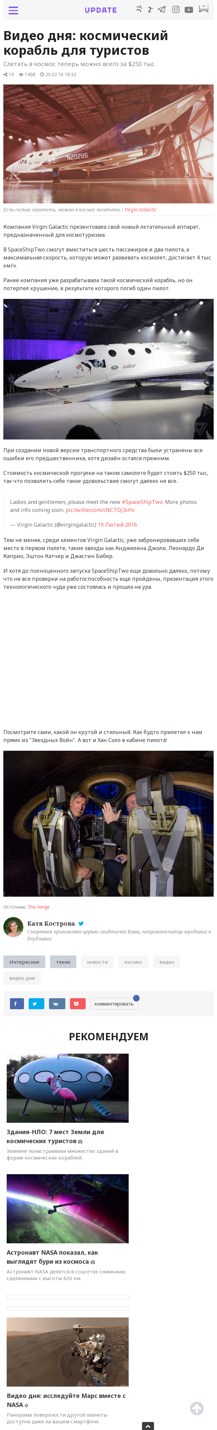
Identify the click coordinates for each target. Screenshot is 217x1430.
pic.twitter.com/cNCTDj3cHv (100, 512)
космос (133, 964)
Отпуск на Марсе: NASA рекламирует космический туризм (153, 1256)
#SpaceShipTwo (142, 504)
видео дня (22, 980)
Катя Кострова (52, 926)
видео (166, 964)
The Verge (39, 909)
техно (63, 964)
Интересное (24, 964)
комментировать (116, 1005)
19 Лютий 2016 (117, 527)
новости (97, 964)
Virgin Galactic (140, 212)
